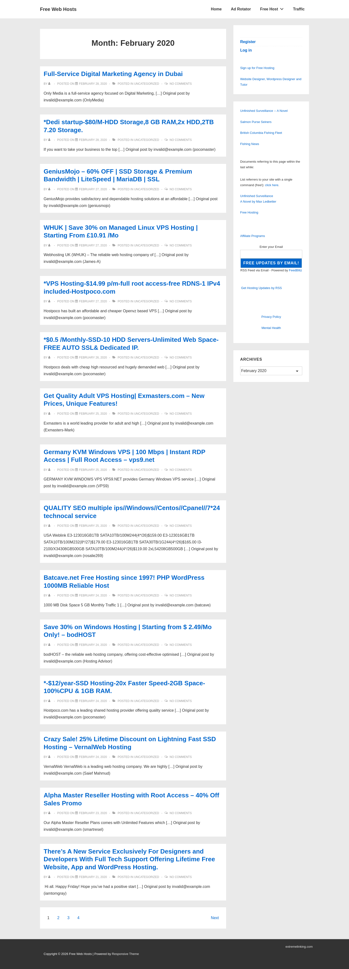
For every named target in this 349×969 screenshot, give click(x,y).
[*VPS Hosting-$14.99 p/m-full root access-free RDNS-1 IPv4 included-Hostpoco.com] (93, 301)
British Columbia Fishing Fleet (261, 133)
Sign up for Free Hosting (257, 68)
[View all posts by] (50, 83)
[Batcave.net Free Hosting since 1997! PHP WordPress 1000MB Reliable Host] (93, 595)
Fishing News (249, 144)
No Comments (181, 83)
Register (248, 42)
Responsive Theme (125, 954)
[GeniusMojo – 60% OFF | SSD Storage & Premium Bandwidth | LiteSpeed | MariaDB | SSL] (93, 189)
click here (271, 185)
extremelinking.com (299, 946)
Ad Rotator (241, 9)
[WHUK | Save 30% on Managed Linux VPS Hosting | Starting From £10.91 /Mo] (93, 245)
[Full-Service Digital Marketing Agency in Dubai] (93, 83)
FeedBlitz (295, 270)
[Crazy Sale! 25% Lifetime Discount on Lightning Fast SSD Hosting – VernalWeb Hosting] (93, 757)
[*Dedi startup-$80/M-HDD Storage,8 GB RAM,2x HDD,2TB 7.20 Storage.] (93, 140)
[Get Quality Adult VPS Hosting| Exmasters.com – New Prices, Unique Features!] (93, 413)
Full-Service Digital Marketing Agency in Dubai (113, 73)
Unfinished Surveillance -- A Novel (264, 111)
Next (215, 918)
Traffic (299, 9)
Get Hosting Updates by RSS (261, 288)
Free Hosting (249, 212)
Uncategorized (146, 83)
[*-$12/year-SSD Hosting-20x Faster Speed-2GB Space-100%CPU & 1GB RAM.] (93, 701)
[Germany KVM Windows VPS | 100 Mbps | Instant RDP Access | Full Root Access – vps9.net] (93, 470)
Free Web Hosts (58, 9)
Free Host (273, 8)
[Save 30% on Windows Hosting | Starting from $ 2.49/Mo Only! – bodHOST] (93, 645)
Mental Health (271, 328)
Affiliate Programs (252, 236)
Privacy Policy (271, 317)
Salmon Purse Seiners (255, 122)
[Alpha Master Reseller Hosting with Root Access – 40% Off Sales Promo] (93, 813)
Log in (246, 50)
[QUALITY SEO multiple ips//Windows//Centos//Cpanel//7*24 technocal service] (93, 525)
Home (216, 9)
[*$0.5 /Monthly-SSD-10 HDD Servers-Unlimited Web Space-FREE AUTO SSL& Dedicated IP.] (93, 357)
